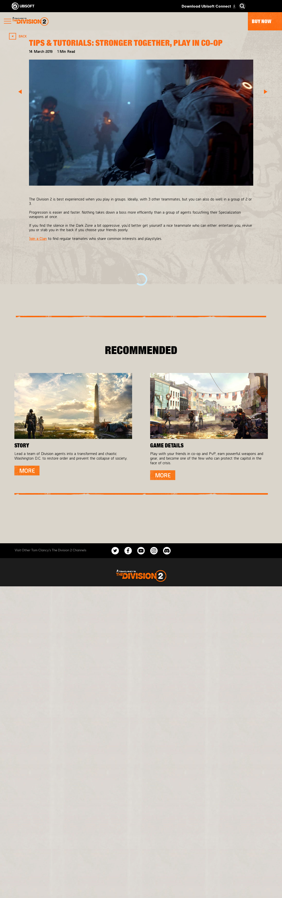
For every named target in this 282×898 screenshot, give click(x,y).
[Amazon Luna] (166, 640)
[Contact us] (141, 857)
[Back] (20, 36)
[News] (141, 829)
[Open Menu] (7, 22)
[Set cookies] (141, 889)
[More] (26, 470)
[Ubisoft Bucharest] (86, 621)
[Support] (141, 839)
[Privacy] (141, 865)
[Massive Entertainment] (86, 611)
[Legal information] (141, 881)
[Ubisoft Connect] (166, 630)
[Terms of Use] (141, 873)
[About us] (141, 820)
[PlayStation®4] (166, 621)
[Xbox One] (166, 611)
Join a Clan (38, 238)
